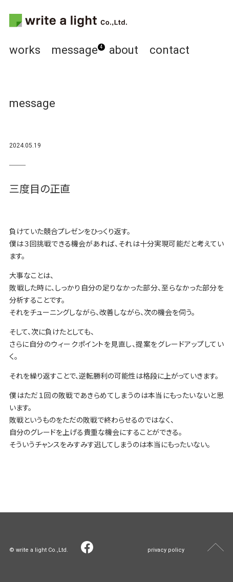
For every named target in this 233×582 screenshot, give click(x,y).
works (24, 50)
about (123, 50)
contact (169, 50)
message (75, 50)
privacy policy (165, 550)
